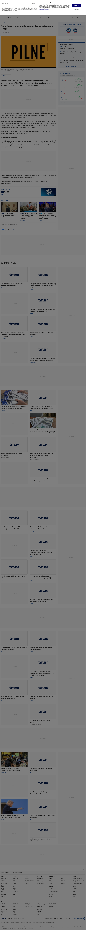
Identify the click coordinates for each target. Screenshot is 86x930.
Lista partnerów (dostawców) (44, 9)
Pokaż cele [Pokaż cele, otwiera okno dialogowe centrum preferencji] (76, 9)
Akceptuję (76, 5)
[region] (43, 7)
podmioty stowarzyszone (23, 3)
